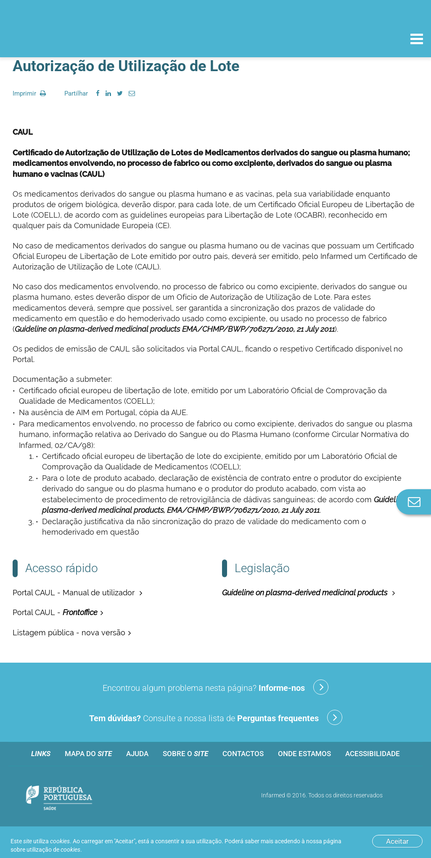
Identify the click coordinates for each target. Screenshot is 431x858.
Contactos (243, 753)
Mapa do (88, 753)
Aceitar (397, 841)
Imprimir (29, 93)
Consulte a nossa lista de (215, 717)
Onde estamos (304, 753)
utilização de (53, 849)
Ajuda (137, 753)
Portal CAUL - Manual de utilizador (75, 592)
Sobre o (185, 753)
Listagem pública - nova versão (69, 632)
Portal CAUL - (55, 612)
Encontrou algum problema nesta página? (215, 687)
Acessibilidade (372, 753)
